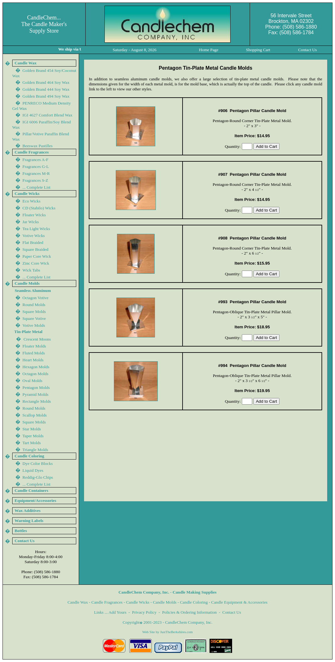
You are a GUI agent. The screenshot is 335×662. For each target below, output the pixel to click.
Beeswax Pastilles (38, 145)
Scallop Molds (35, 415)
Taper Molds (33, 435)
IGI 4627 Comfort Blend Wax (47, 115)
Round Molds (34, 304)
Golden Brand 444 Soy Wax (46, 89)
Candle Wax (77, 602)
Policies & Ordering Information (189, 612)
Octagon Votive (36, 297)
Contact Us (231, 612)
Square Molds (34, 311)
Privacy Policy (144, 612)
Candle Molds (164, 602)
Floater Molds (34, 346)
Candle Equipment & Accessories (239, 602)
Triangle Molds (35, 449)
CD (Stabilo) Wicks (39, 208)
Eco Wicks (31, 201)
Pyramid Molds (36, 394)
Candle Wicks (137, 602)
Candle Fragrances (107, 602)
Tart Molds (31, 442)
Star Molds (32, 429)
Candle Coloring (194, 602)
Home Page (208, 49)
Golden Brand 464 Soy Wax (46, 82)
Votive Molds (33, 325)
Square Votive (34, 318)
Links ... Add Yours (110, 612)
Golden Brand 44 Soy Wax (46, 96)
